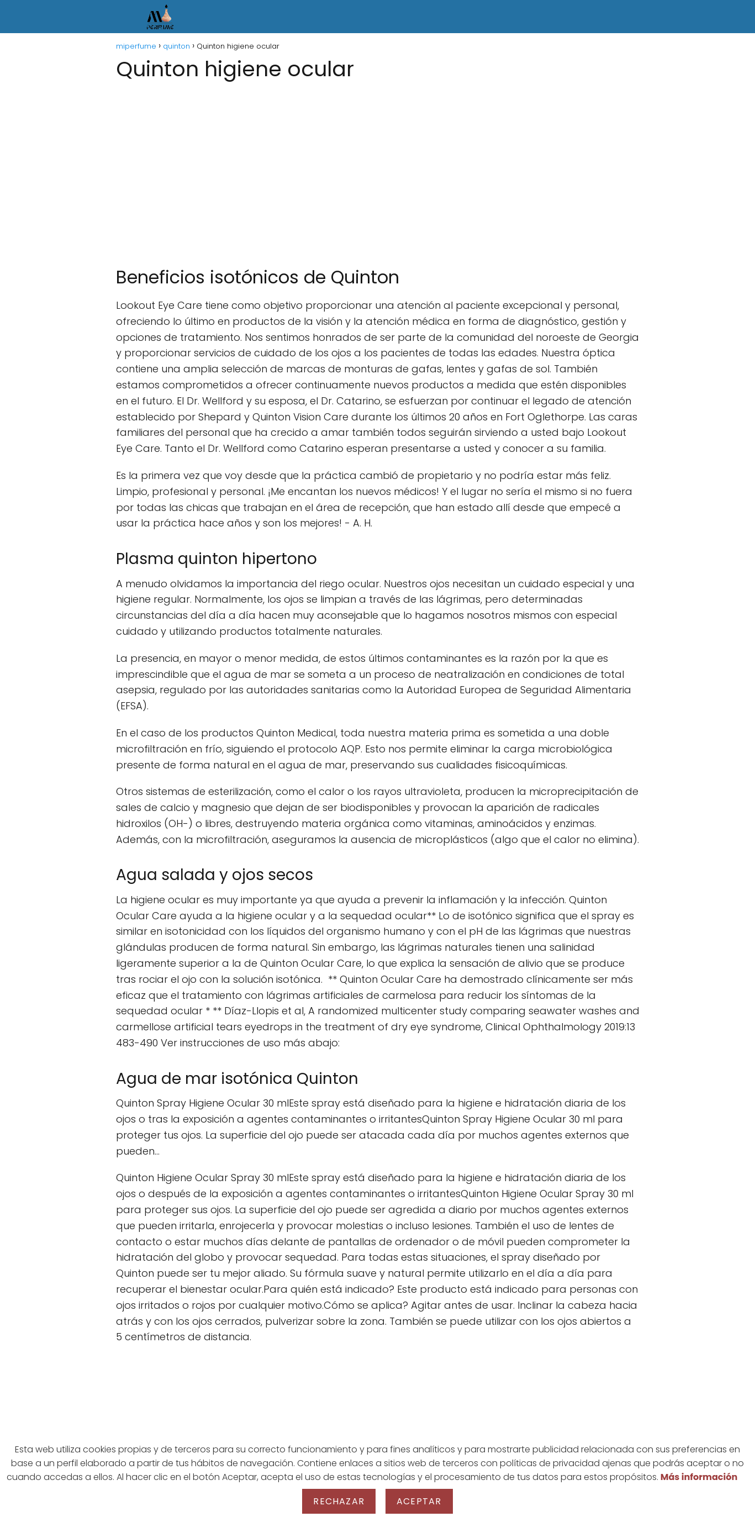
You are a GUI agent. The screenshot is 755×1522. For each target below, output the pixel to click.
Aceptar (419, 1501)
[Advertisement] (378, 166)
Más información (699, 1477)
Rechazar (339, 1501)
